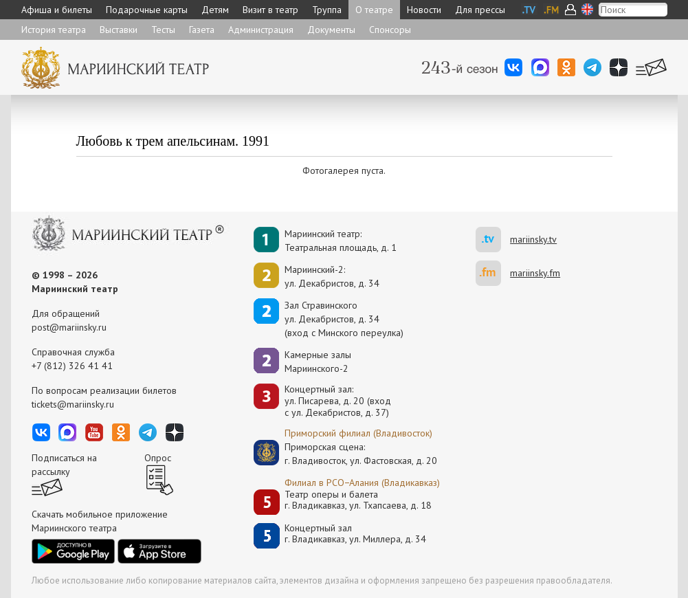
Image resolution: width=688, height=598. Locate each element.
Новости (424, 9)
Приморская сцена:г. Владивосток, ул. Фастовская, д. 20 (346, 454)
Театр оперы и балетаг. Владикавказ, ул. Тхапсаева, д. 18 (358, 500)
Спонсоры (390, 29)
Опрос (157, 458)
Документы (331, 29)
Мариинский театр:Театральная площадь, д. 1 (341, 241)
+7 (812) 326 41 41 (72, 365)
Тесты (163, 29)
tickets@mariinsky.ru (73, 404)
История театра (53, 29)
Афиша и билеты (56, 9)
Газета (201, 29)
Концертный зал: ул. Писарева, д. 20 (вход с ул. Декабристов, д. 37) (338, 401)
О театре (374, 9)
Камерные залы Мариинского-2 (318, 361)
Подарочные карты (147, 9)
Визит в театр (270, 9)
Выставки (118, 29)
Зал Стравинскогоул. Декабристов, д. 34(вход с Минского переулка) (344, 319)
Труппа (327, 9)
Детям (215, 9)
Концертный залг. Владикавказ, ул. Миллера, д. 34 (355, 533)
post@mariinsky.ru (69, 327)
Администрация (260, 29)
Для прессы (480, 9)
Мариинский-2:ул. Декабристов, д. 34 (332, 276)
